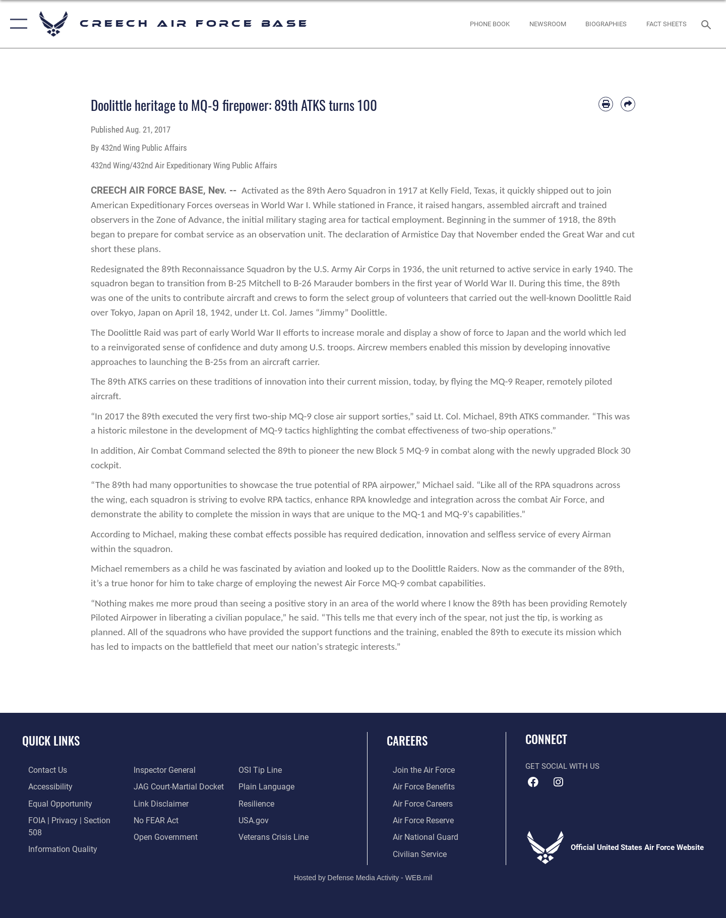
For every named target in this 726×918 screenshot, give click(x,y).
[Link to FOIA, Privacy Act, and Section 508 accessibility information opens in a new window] (68, 819)
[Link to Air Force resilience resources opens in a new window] (257, 802)
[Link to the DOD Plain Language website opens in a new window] (265, 786)
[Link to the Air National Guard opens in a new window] (418, 835)
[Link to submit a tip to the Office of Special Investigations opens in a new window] (260, 769)
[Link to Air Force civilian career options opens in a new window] (412, 852)
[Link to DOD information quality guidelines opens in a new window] (54, 835)
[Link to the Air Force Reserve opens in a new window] (416, 819)
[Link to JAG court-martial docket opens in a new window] (175, 786)
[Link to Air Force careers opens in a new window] (416, 802)
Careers (407, 740)
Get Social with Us (562, 766)
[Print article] (605, 104)
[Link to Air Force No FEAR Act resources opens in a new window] (153, 819)
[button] (16, 24)
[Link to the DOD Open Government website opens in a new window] (162, 835)
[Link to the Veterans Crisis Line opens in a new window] (274, 835)
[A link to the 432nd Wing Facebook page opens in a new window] (532, 782)
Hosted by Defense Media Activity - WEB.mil (363, 876)
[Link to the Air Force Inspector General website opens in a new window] (161, 769)
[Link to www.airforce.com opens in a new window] (417, 769)
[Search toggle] (707, 24)
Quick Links (51, 740)
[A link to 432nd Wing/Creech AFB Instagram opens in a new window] (558, 782)
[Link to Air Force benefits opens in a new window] (417, 786)
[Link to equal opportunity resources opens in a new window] (52, 802)
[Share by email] (628, 104)
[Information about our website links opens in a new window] (158, 802)
